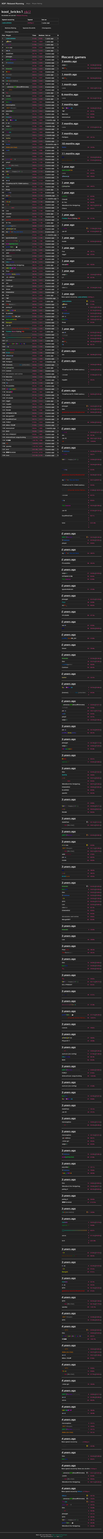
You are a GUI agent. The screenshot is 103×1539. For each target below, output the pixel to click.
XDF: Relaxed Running (13, 3)
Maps (28, 3)
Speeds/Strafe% (29, 28)
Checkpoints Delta (11, 32)
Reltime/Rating (10, 28)
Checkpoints (46, 28)
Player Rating (37, 3)
